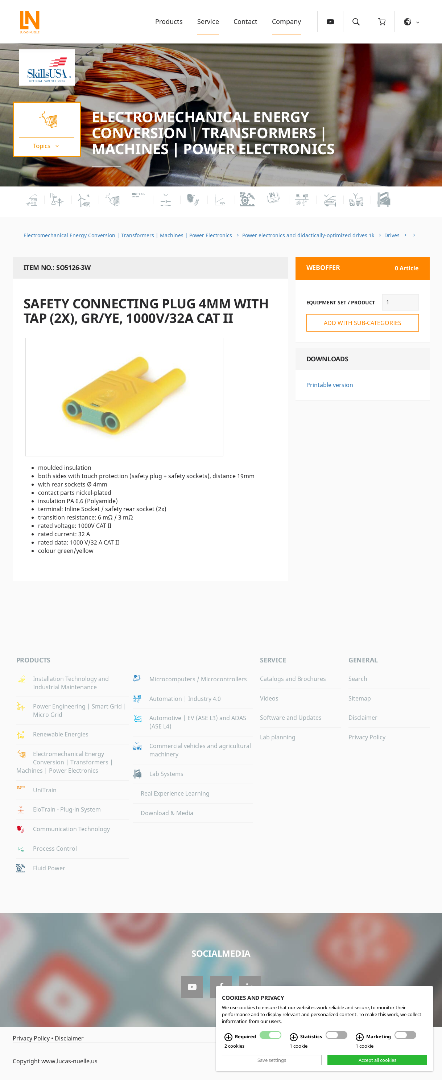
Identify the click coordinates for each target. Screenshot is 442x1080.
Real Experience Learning (175, 793)
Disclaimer (362, 718)
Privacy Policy (366, 737)
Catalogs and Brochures (293, 679)
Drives (392, 235)
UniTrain (45, 790)
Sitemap (359, 698)
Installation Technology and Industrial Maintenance (71, 683)
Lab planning (278, 737)
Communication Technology (71, 829)
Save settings (271, 1060)
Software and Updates (291, 718)
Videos (269, 698)
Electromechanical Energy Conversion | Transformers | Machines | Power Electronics (213, 133)
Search (357, 679)
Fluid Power (49, 868)
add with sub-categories (362, 323)
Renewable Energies (60, 734)
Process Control (55, 849)
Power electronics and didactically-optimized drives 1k (308, 235)
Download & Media (167, 813)
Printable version (329, 385)
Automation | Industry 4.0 (185, 699)
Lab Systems (166, 774)
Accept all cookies (377, 1060)
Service (208, 21)
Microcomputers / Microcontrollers (198, 679)
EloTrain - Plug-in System (67, 809)
